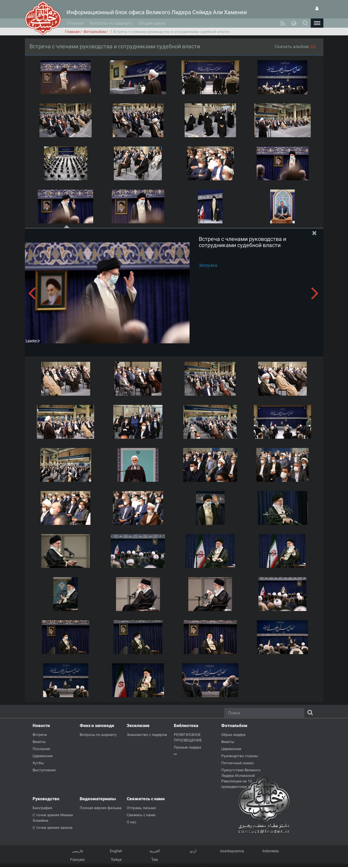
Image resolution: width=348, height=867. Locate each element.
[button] (317, 23)
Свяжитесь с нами (146, 798)
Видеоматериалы (98, 798)
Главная (75, 23)
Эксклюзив (138, 725)
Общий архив (152, 23)
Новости (41, 725)
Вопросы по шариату (111, 23)
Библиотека (186, 725)
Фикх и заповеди (97, 725)
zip (313, 46)
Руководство (46, 798)
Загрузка (208, 265)
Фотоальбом (94, 32)
